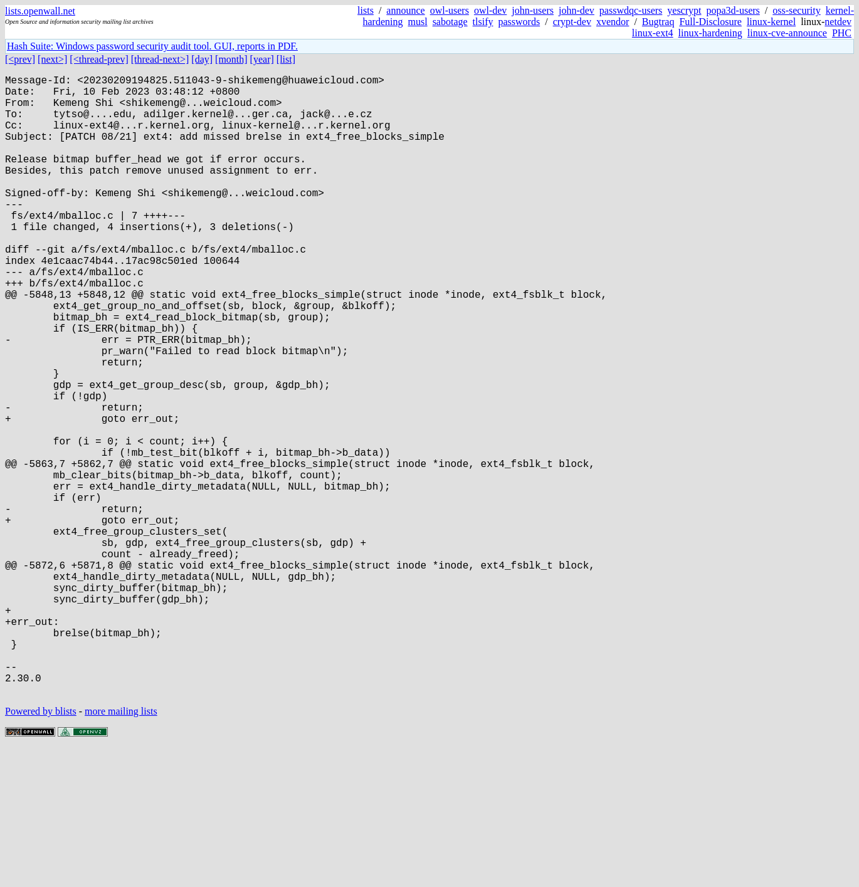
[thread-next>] (160, 59)
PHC (841, 33)
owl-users (449, 10)
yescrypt (684, 10)
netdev (838, 21)
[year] (262, 59)
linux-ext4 (652, 33)
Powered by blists (40, 849)
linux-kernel (771, 21)
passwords (519, 21)
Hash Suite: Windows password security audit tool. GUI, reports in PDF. (152, 46)
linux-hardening (710, 33)
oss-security (796, 10)
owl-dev (490, 10)
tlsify (483, 21)
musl (418, 21)
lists (365, 10)
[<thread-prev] (99, 59)
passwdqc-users (630, 10)
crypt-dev (572, 21)
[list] (286, 59)
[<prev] (20, 59)
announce (405, 10)
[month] (231, 59)
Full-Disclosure (710, 21)
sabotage (450, 21)
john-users (533, 10)
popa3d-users (732, 10)
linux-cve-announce (787, 33)
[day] (202, 59)
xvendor (612, 21)
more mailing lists (121, 849)
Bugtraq (658, 21)
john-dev (576, 10)
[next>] (52, 59)
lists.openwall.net (40, 11)
